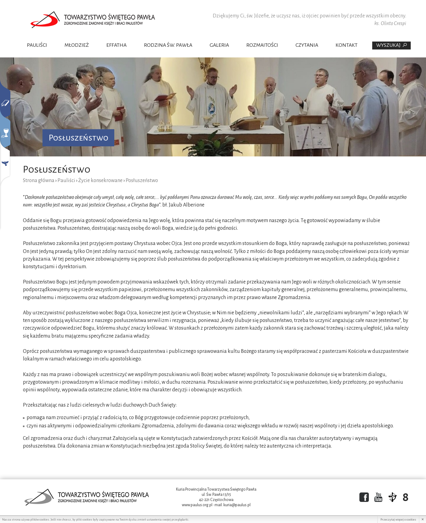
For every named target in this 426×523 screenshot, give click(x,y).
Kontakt (347, 45)
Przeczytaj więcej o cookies (398, 519)
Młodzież (76, 45)
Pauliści (37, 45)
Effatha (116, 45)
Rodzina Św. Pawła (168, 45)
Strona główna (38, 180)
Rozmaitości (262, 45)
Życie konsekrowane (100, 180)
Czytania (307, 45)
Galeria (219, 45)
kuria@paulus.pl (237, 505)
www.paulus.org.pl (197, 505)
